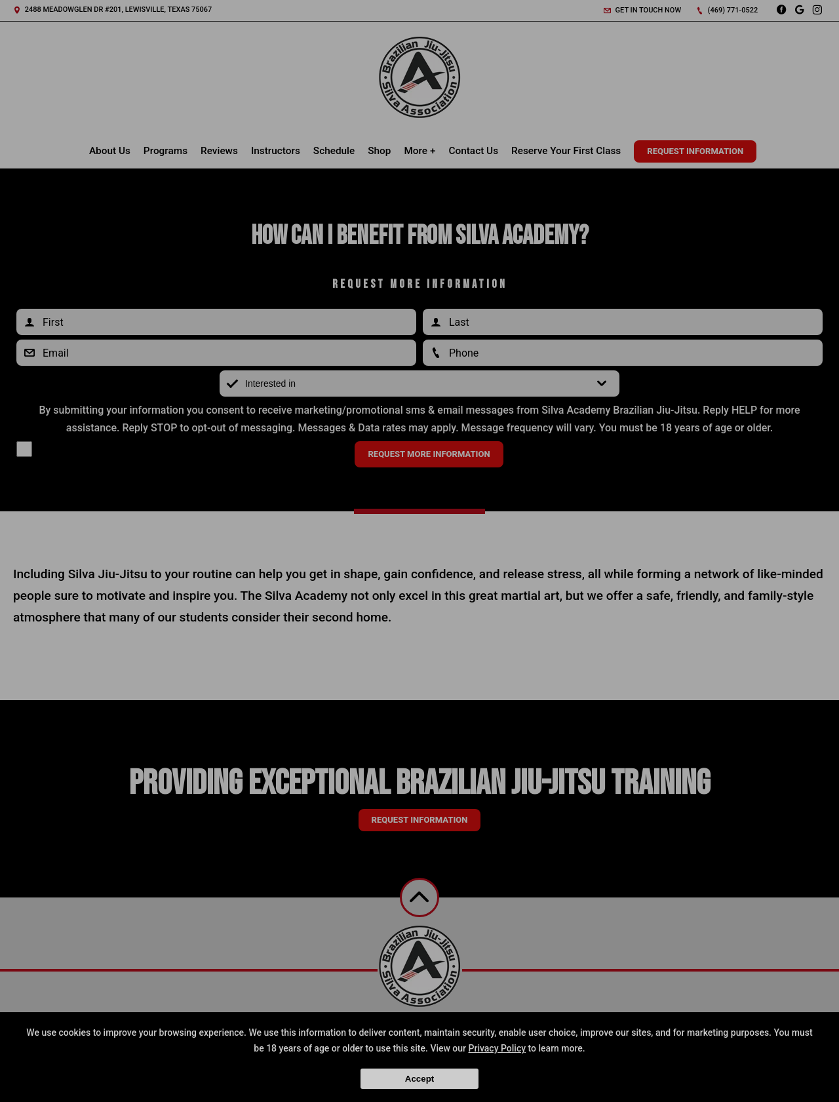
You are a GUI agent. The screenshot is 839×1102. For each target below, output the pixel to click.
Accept (419, 1079)
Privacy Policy (497, 1048)
